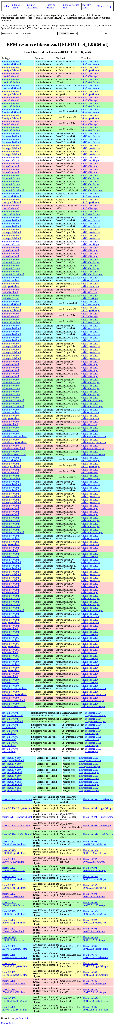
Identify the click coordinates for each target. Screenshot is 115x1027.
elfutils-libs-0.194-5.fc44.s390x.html (11, 123)
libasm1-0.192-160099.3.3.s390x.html (13, 860)
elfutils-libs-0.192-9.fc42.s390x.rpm (90, 471)
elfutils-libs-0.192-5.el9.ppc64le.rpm (90, 543)
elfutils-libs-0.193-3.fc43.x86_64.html (11, 321)
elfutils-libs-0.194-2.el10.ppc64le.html (11, 147)
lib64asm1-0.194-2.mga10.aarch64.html (12, 714)
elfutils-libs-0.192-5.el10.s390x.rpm (90, 507)
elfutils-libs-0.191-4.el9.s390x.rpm (90, 651)
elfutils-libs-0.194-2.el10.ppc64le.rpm (90, 147)
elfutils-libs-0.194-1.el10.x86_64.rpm (90, 261)
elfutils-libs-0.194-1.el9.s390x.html (11, 291)
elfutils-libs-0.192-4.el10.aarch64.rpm (90, 561)
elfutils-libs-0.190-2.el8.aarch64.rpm (90, 663)
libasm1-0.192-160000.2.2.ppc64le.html (14, 921)
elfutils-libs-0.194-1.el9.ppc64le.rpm (90, 285)
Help (109, 6)
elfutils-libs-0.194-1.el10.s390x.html (11, 249)
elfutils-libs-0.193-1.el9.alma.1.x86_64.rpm (93, 453)
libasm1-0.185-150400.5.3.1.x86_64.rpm (95, 999)
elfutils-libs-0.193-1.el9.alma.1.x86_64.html (14, 453)
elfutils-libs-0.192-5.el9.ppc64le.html (11, 543)
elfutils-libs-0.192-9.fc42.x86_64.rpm (90, 477)
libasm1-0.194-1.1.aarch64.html (17, 799)
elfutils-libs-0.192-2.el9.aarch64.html (11, 615)
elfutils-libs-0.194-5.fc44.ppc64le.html (11, 117)
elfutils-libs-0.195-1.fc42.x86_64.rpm (90, 105)
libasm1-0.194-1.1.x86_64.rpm (98, 834)
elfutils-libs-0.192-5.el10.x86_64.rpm (90, 519)
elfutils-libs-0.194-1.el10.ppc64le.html (11, 231)
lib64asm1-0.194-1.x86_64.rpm (93, 732)
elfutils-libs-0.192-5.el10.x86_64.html (11, 519)
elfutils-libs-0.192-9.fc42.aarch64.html (11, 459)
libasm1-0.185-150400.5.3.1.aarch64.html (14, 947)
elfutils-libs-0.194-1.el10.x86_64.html (11, 261)
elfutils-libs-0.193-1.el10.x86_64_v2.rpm (92, 399)
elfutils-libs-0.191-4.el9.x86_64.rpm (90, 657)
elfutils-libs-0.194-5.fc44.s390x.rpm (90, 123)
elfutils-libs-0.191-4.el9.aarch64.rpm (90, 639)
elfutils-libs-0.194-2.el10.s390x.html (11, 165)
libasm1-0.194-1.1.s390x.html (16, 825)
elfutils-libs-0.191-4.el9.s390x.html (11, 651)
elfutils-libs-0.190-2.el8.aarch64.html (11, 663)
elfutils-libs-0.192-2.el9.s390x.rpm (90, 627)
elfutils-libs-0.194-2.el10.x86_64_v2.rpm (92, 189)
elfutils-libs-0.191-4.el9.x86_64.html (11, 657)
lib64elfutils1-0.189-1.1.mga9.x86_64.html (12, 765)
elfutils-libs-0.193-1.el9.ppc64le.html (11, 417)
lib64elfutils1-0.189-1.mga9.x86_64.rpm (89, 777)
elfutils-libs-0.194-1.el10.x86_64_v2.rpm (92, 273)
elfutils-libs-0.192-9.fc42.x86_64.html (11, 477)
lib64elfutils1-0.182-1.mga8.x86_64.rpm (89, 789)
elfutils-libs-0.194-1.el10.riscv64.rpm (90, 243)
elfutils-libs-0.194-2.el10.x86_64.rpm (90, 177)
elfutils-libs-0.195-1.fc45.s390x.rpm (90, 75)
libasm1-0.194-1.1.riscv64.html (17, 817)
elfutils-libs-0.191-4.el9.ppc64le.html (11, 645)
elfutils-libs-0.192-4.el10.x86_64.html (11, 597)
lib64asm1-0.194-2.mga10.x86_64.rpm (95, 720)
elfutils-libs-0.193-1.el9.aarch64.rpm (90, 411)
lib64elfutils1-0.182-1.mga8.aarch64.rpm (89, 783)
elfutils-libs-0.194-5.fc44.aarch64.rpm (90, 111)
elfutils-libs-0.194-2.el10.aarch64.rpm (90, 135)
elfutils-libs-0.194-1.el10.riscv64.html (11, 243)
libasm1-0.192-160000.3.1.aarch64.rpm (94, 877)
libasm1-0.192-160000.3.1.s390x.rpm (94, 895)
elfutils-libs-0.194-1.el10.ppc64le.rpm (90, 231)
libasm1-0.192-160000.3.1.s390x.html (13, 895)
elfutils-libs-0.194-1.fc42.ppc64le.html (11, 201)
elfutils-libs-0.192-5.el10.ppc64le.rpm (90, 495)
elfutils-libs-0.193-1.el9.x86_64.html (11, 429)
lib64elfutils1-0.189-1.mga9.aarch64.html (12, 771)
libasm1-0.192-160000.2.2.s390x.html (13, 930)
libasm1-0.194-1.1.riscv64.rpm (98, 817)
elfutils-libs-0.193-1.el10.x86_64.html (11, 381)
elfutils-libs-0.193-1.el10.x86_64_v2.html (13, 399)
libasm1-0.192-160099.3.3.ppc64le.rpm (94, 851)
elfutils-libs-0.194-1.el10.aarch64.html (11, 219)
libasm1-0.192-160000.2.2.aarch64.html (14, 912)
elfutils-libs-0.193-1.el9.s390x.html (11, 423)
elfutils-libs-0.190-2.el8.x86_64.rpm (90, 681)
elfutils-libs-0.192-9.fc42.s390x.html (11, 471)
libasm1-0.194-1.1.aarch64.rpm (98, 799)
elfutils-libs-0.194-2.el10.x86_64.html (11, 177)
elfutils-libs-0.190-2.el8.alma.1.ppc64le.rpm (93, 693)
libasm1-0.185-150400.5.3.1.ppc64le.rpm (95, 964)
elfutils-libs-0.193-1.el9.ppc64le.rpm (90, 417)
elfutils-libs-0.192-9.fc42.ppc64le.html (11, 465)
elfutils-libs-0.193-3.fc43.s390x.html (11, 315)
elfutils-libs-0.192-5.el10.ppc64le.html (11, 495)
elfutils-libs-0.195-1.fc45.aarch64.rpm (90, 63)
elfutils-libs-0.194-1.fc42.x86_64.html (11, 213)
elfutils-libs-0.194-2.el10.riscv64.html (11, 159)
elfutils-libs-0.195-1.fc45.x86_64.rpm (90, 81)
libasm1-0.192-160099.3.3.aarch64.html (14, 843)
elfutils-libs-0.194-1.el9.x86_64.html (11, 297)
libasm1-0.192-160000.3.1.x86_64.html (13, 904)
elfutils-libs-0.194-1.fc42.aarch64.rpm (90, 195)
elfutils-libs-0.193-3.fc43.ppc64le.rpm (90, 309)
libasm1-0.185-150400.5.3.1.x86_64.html (14, 999)
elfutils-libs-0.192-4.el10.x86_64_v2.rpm (92, 609)
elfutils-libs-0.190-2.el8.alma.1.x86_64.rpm (93, 705)
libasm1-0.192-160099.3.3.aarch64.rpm (94, 843)
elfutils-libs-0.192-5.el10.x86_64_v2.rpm (92, 531)
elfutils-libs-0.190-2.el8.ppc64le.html (11, 669)
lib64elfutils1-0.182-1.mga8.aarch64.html (12, 783)
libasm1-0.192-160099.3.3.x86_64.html (13, 869)
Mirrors (100, 6)
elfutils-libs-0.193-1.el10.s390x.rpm (90, 363)
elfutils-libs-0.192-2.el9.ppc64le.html (11, 621)
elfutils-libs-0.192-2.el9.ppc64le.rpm (90, 621)
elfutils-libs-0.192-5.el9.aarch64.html (11, 537)
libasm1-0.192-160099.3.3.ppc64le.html (14, 851)
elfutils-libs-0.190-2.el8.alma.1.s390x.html (13, 699)
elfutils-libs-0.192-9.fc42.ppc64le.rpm (90, 465)
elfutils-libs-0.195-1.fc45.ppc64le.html (11, 69)
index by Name (86, 6)
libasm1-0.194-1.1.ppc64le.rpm (98, 808)
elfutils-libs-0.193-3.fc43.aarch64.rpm (90, 303)
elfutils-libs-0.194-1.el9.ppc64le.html (11, 285)
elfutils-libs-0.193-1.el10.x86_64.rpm (90, 381)
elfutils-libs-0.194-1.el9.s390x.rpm (90, 291)
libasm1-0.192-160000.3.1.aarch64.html (14, 877)
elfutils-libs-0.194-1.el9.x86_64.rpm (90, 297)
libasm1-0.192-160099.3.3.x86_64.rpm (94, 869)
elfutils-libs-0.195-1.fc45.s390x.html (11, 75)
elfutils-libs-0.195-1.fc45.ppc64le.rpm (90, 69)
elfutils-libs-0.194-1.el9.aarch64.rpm (90, 279)
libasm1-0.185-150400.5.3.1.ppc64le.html (14, 964)
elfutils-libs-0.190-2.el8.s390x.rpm (90, 675)
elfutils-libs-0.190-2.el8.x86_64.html (11, 681)
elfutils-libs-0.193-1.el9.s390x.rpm (90, 423)
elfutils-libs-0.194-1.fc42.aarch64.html (11, 195)
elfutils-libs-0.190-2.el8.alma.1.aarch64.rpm (93, 687)
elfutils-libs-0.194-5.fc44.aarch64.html (11, 111)
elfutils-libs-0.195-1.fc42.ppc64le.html (11, 93)
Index (6, 6)
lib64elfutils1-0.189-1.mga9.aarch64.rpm (89, 771)
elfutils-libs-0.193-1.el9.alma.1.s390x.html (13, 447)
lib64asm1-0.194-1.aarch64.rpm (93, 726)
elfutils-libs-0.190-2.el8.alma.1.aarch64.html (14, 687)
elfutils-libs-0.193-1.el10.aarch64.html (11, 327)
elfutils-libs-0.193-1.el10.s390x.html (11, 363)
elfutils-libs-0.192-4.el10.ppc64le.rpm (90, 573)
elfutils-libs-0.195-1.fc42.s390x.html (11, 99)
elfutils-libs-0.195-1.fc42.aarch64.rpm (90, 87)
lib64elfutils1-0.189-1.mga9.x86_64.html (12, 777)
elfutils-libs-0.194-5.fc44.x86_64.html (11, 129)
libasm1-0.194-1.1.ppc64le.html (17, 808)
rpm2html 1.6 (21, 1018)
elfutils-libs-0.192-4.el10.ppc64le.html (11, 573)
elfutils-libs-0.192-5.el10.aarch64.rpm (90, 483)
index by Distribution (32, 6)
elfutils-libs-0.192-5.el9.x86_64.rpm (90, 555)
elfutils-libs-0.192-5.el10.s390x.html (11, 507)
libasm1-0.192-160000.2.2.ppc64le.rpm (94, 921)
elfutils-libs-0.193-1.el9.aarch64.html (11, 411)
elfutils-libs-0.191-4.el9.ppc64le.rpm (90, 645)
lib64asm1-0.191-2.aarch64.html (10, 738)
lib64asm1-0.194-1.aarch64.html (10, 726)
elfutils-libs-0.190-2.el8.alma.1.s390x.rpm (92, 699)
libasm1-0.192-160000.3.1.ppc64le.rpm (94, 886)
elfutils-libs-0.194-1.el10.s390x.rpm (90, 249)
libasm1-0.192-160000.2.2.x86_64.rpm (94, 938)
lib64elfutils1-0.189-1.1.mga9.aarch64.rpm (90, 759)
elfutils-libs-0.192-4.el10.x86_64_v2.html (13, 609)
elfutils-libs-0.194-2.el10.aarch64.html (11, 135)
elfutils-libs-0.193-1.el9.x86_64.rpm (90, 429)
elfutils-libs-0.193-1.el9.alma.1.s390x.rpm (92, 447)
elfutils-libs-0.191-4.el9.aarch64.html (11, 639)
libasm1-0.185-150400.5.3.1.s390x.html (14, 982)
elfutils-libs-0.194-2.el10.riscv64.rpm (90, 159)
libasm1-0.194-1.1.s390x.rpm (97, 825)
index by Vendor (51, 6)
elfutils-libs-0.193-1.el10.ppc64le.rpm (90, 345)
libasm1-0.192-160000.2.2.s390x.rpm (94, 930)
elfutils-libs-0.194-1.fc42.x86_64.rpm (90, 213)
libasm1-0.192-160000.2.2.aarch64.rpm (94, 912)
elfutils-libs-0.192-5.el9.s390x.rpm (90, 549)
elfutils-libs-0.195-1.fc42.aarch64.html (11, 87)
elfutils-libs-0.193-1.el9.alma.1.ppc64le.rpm (93, 441)
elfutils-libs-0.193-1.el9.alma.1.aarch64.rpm (93, 435)
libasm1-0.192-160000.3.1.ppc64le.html (14, 886)
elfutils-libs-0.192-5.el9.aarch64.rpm (90, 537)
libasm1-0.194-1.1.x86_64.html (17, 834)
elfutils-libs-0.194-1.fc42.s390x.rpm (90, 207)
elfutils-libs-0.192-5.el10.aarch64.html (11, 483)
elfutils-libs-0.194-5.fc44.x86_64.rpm (90, 129)
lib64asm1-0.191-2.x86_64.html (10, 744)
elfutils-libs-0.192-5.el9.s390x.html (11, 549)
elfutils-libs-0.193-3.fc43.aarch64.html (11, 303)
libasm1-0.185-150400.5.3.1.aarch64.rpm (95, 947)
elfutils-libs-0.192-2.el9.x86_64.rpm (90, 633)
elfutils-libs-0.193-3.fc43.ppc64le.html (11, 309)
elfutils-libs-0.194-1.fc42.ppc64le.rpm (90, 201)
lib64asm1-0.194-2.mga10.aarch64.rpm (95, 714)
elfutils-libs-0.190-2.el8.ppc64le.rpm (90, 669)
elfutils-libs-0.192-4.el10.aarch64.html (11, 561)
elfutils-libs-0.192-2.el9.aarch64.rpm (90, 615)
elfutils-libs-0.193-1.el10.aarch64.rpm (90, 327)
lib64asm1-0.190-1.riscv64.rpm (93, 750)
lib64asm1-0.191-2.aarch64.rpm (93, 738)
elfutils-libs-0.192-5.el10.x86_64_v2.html (13, 531)
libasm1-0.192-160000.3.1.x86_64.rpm (94, 904)
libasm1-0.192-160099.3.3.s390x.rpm (94, 860)
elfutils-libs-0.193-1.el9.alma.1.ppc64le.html (14, 441)
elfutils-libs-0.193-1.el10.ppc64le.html (11, 345)
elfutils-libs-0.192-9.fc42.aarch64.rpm (90, 459)
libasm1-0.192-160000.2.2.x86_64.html (13, 938)
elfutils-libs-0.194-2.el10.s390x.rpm (90, 165)
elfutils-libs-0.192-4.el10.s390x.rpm (90, 585)
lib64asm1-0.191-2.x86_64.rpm (93, 744)
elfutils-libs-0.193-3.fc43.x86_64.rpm (90, 321)
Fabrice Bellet (8, 1023)
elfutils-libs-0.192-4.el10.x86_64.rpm (90, 597)
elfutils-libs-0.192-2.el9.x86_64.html (11, 633)
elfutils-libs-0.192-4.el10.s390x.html (11, 585)
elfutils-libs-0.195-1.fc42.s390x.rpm (90, 99)
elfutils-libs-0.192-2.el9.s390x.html (11, 627)
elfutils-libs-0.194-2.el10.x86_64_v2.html (13, 189)
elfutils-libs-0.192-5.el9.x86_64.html (11, 555)
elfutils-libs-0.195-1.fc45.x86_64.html (11, 81)
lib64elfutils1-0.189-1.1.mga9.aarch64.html (13, 759)
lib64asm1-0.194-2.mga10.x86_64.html (12, 720)
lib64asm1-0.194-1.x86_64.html (10, 732)
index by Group (16, 6)
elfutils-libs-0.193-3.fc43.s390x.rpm (90, 315)
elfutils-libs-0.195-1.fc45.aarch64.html (11, 63)
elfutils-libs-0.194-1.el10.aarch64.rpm (90, 219)
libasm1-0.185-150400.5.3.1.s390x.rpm (94, 982)
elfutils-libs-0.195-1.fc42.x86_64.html (11, 105)
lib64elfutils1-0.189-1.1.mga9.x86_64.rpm (89, 765)
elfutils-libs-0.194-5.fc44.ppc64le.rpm (90, 117)
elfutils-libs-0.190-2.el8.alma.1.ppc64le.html (14, 693)
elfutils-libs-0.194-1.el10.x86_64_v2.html (13, 273)
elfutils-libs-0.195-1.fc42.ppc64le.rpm (90, 93)
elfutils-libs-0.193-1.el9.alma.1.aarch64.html (14, 435)
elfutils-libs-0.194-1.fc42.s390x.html (11, 207)
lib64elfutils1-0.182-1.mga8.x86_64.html (12, 789)
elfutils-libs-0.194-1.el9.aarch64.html (11, 279)
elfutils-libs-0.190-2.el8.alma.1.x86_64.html (14, 705)
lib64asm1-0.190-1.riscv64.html (10, 750)
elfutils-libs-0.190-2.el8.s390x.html (11, 675)
